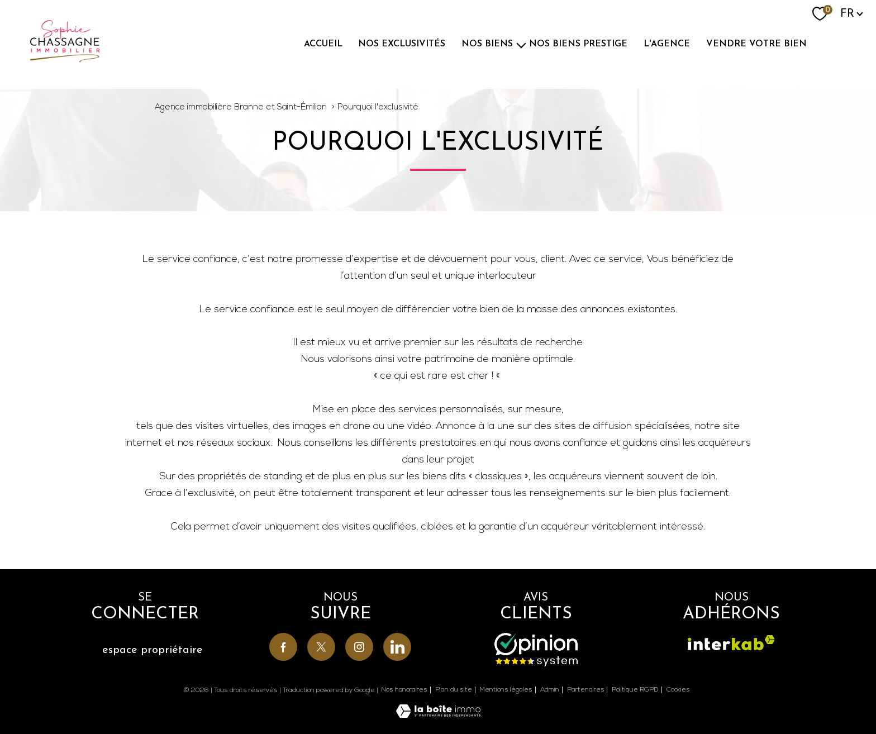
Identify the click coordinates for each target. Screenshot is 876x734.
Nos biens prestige (578, 44)
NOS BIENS (487, 44)
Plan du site (453, 690)
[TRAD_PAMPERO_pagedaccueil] (65, 60)
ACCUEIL (323, 44)
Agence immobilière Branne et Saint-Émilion (241, 107)
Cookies (678, 690)
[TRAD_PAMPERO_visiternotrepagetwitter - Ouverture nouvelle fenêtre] (321, 647)
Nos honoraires (404, 690)
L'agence (667, 44)
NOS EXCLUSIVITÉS (401, 44)
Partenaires (585, 690)
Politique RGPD (635, 690)
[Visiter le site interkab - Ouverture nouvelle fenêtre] (731, 642)
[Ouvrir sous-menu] (521, 44)
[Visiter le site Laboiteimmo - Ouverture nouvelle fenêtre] (438, 715)
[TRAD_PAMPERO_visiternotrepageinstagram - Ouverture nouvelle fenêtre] (359, 647)
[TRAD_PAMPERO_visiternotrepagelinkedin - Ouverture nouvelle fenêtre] (397, 647)
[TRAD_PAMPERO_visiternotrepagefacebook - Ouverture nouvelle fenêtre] (283, 647)
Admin (549, 690)
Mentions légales (505, 690)
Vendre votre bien (756, 44)
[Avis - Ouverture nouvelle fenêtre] (536, 649)
